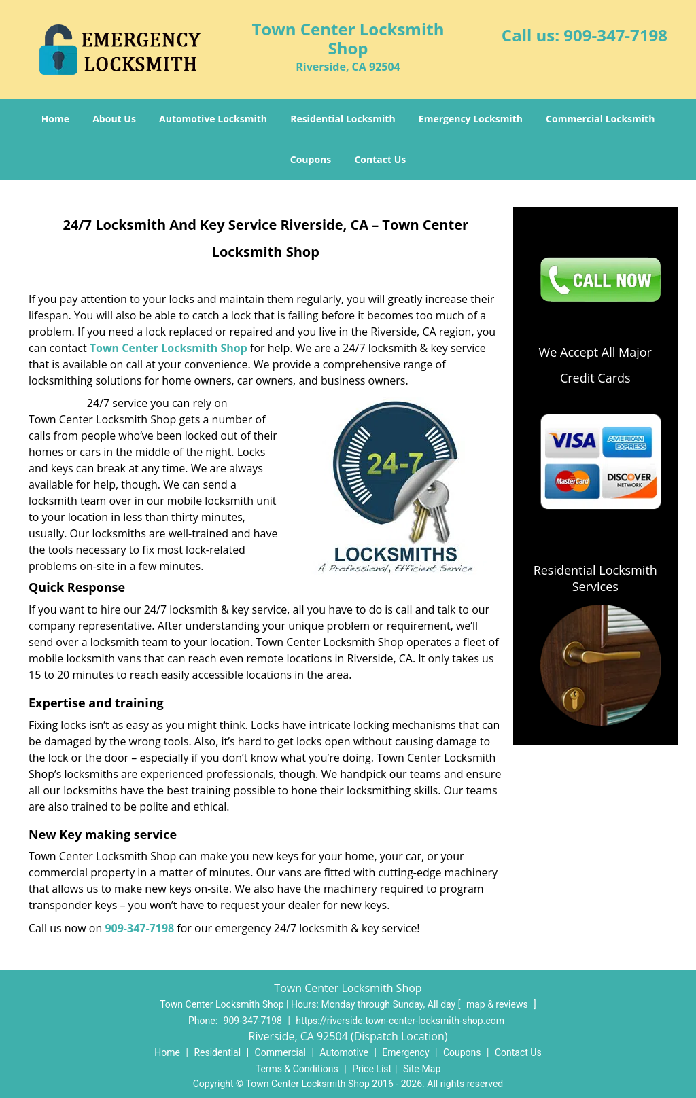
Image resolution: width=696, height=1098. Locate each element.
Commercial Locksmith (600, 118)
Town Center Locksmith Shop (168, 347)
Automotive (343, 1052)
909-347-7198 (615, 35)
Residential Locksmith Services (595, 578)
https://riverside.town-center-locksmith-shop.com (400, 1020)
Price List (372, 1068)
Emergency (405, 1052)
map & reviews (498, 1004)
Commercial (280, 1052)
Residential (217, 1052)
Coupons (310, 159)
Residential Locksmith (343, 118)
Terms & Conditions (297, 1068)
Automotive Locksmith (213, 118)
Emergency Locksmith (471, 118)
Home (55, 118)
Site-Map (421, 1068)
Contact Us (380, 159)
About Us (114, 118)
